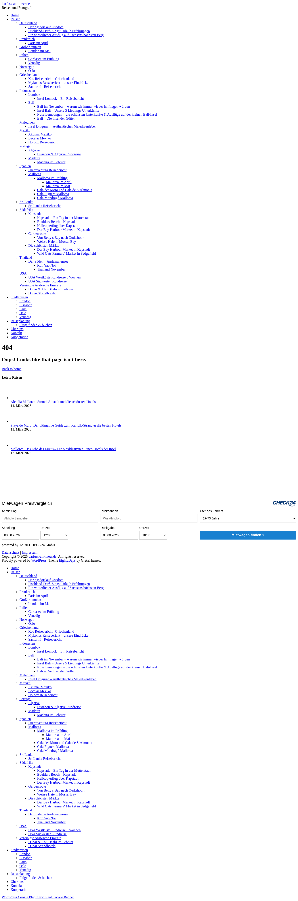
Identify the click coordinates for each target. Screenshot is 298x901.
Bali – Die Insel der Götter (56, 118)
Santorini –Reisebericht (45, 86)
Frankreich (27, 39)
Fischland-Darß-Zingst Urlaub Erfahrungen (59, 31)
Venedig (34, 63)
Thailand (25, 257)
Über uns (17, 329)
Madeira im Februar (51, 162)
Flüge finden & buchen (35, 325)
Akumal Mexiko (40, 134)
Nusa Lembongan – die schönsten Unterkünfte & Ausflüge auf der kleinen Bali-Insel (97, 114)
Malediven (26, 122)
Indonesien (27, 90)
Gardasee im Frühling (43, 59)
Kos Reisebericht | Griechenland (51, 79)
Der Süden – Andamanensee (48, 261)
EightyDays (67, 560)
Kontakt (16, 333)
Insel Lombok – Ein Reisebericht (60, 98)
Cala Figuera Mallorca (53, 194)
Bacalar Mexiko (39, 138)
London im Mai (39, 51)
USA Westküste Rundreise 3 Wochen (54, 277)
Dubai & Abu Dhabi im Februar (50, 289)
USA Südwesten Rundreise (47, 281)
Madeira (34, 158)
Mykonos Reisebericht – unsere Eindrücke (58, 83)
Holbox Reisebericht (42, 142)
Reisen (15, 19)
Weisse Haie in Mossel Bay (56, 241)
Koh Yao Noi (46, 265)
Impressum (29, 552)
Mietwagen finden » (248, 535)
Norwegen (26, 67)
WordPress (38, 560)
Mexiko (25, 130)
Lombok (34, 94)
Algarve (34, 150)
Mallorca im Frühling (52, 178)
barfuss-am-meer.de (16, 4)
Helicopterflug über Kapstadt (57, 226)
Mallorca (34, 174)
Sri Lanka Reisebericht (44, 206)
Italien (24, 55)
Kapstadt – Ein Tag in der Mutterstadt (63, 218)
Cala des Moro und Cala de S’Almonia (64, 190)
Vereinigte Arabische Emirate (40, 285)
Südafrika (26, 210)
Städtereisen (19, 297)
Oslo (31, 71)
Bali (31, 102)
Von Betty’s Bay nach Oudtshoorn (61, 237)
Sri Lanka (26, 202)
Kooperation (19, 337)
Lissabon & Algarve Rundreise (59, 154)
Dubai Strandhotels (41, 293)
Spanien (25, 166)
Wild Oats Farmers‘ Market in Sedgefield (66, 253)
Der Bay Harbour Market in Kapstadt (63, 229)
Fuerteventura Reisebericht (47, 170)
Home (15, 15)
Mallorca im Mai (58, 186)
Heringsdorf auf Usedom (45, 27)
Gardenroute (37, 233)
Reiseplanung (20, 321)
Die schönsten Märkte (43, 245)
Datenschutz (10, 552)
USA (23, 273)
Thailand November (51, 269)
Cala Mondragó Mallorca (55, 198)
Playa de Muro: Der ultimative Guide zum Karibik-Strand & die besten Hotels (66, 425)
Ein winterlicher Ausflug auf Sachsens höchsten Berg (66, 35)
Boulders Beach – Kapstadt (56, 222)
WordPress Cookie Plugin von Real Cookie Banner (38, 897)
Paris (23, 309)
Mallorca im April (59, 182)
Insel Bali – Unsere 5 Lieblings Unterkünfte (68, 110)
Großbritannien (30, 47)
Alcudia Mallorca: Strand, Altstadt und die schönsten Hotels (53, 402)
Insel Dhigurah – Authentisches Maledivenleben (62, 126)
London (25, 301)
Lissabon (25, 305)
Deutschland (28, 23)
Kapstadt (34, 214)
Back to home (11, 369)
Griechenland (28, 75)
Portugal (25, 146)
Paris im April (38, 43)
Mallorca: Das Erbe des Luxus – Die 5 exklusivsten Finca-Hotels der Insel (63, 449)
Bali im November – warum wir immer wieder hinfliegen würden (83, 106)
